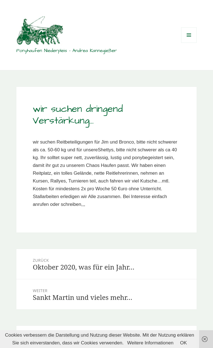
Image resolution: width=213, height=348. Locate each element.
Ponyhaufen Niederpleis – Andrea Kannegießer (66, 50)
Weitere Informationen (150, 342)
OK (183, 342)
